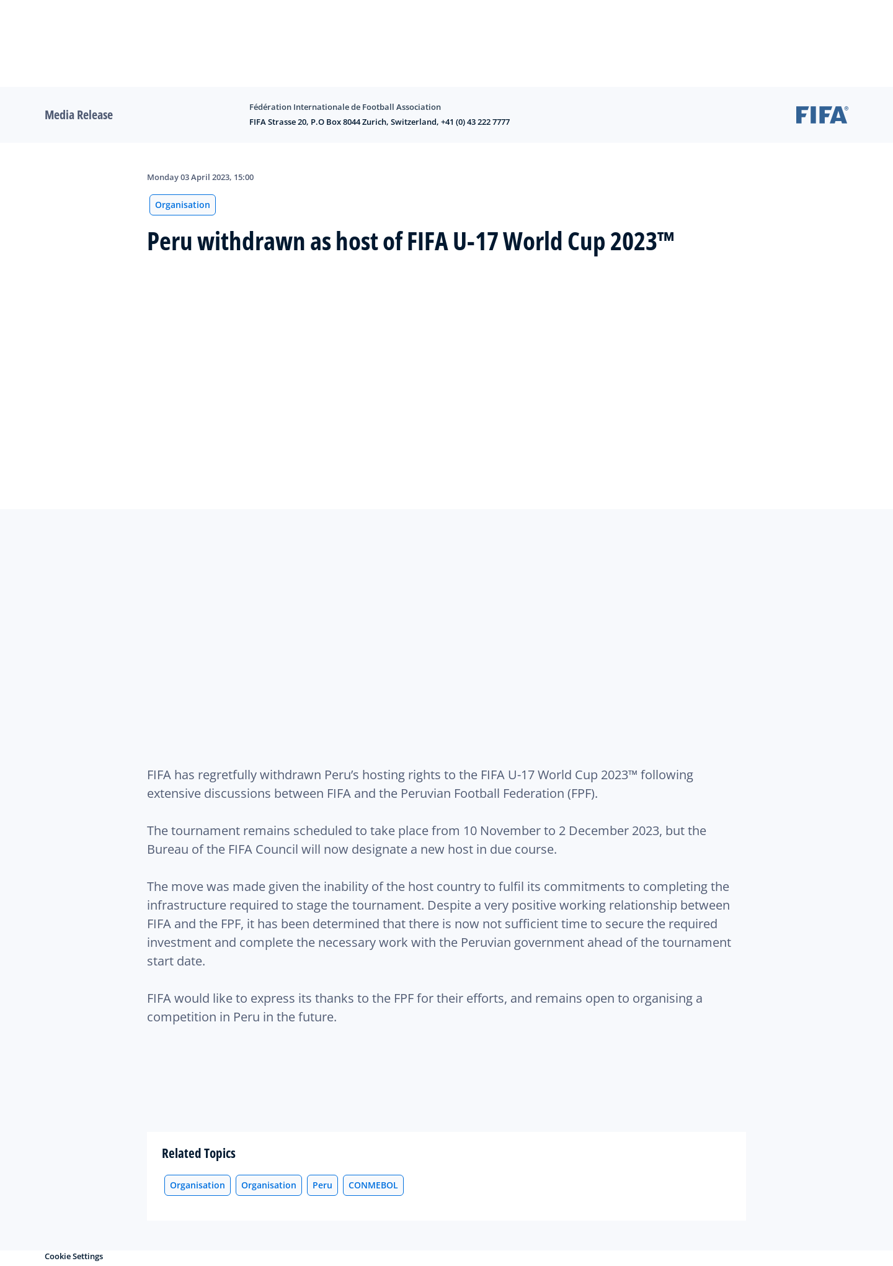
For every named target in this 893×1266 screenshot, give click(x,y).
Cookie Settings (74, 1256)
